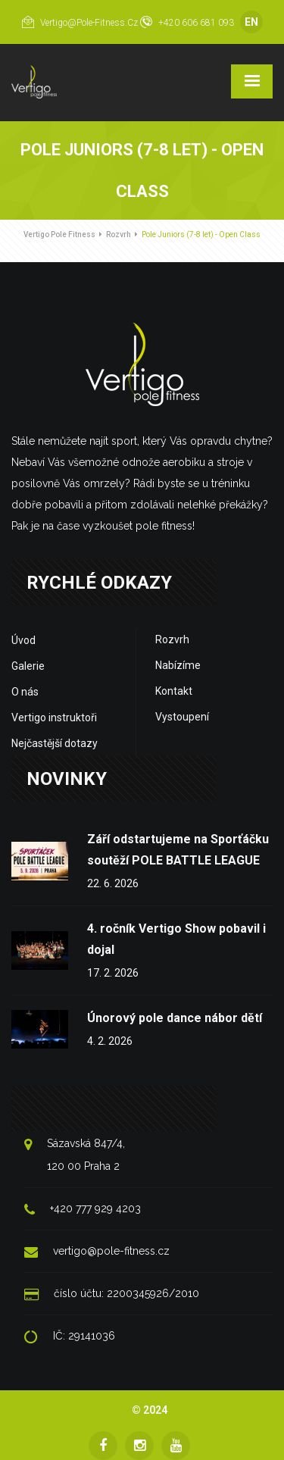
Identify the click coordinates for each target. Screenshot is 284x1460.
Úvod (23, 640)
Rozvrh (118, 234)
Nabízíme (178, 665)
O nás (25, 692)
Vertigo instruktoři (54, 717)
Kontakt (173, 691)
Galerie (28, 666)
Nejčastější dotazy (54, 743)
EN (251, 22)
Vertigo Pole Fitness (59, 234)
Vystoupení (182, 717)
